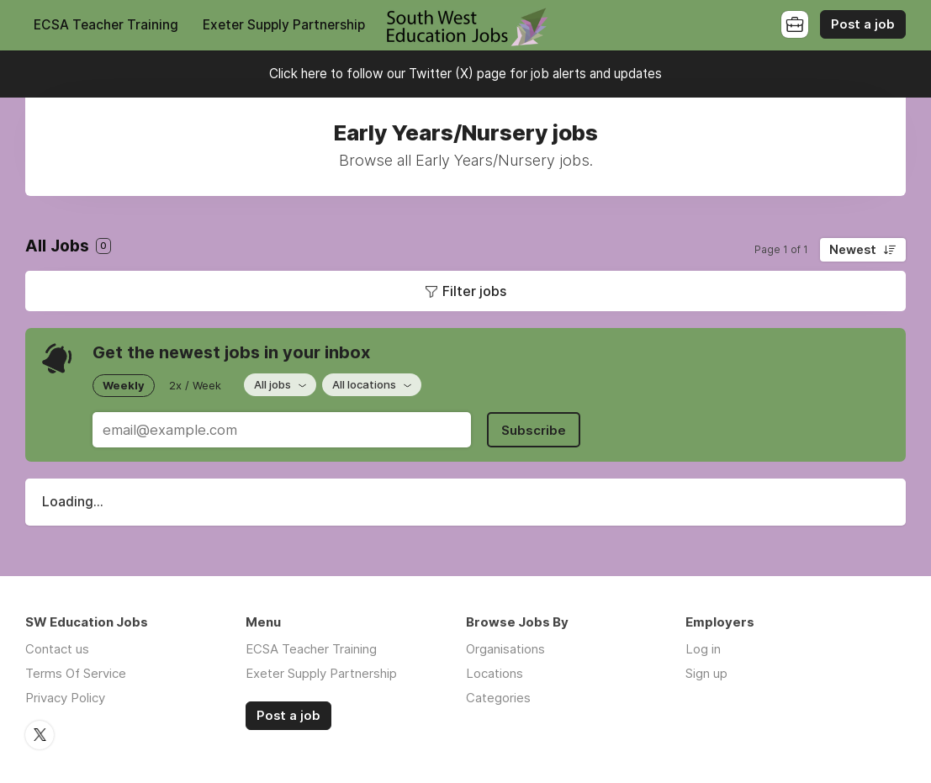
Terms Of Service (75, 673)
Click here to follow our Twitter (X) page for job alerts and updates (465, 74)
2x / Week (195, 385)
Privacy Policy (65, 698)
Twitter (39, 735)
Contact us (57, 649)
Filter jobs (474, 291)
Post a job (863, 24)
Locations (494, 673)
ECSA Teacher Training (106, 25)
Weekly (124, 385)
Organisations (505, 649)
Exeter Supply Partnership (284, 25)
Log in (703, 649)
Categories (498, 698)
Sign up (706, 673)
